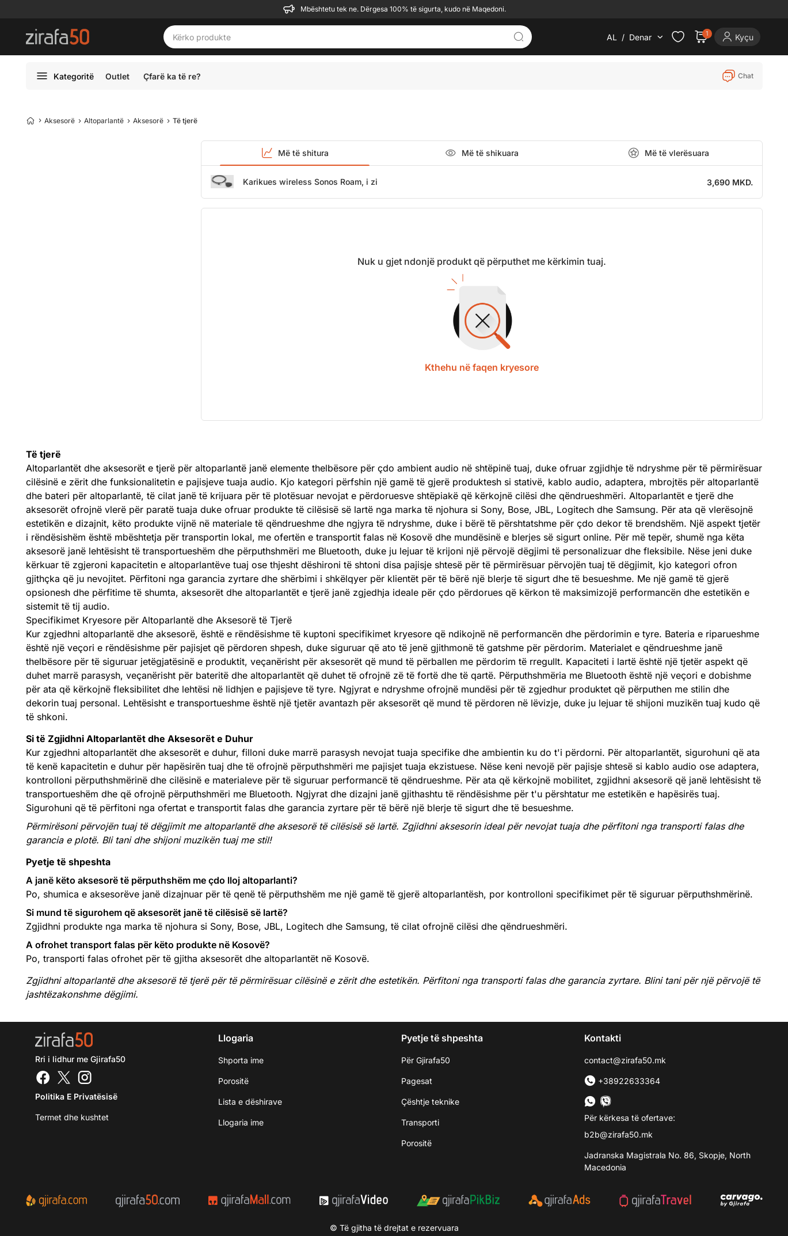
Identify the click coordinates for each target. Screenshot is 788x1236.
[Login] (737, 37)
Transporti (420, 1122)
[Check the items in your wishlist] (678, 37)
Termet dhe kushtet (72, 1117)
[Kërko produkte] (339, 36)
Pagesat (416, 1081)
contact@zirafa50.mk (625, 1060)
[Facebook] (43, 1079)
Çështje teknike (430, 1101)
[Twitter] (64, 1079)
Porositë (233, 1081)
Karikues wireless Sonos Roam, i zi (310, 182)
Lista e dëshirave (250, 1101)
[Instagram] (85, 1079)
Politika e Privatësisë (76, 1096)
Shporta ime (241, 1060)
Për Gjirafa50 (425, 1060)
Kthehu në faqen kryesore (482, 367)
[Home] (30, 120)
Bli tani (116, 840)
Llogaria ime (241, 1122)
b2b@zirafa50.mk (618, 1134)
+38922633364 (622, 1081)
